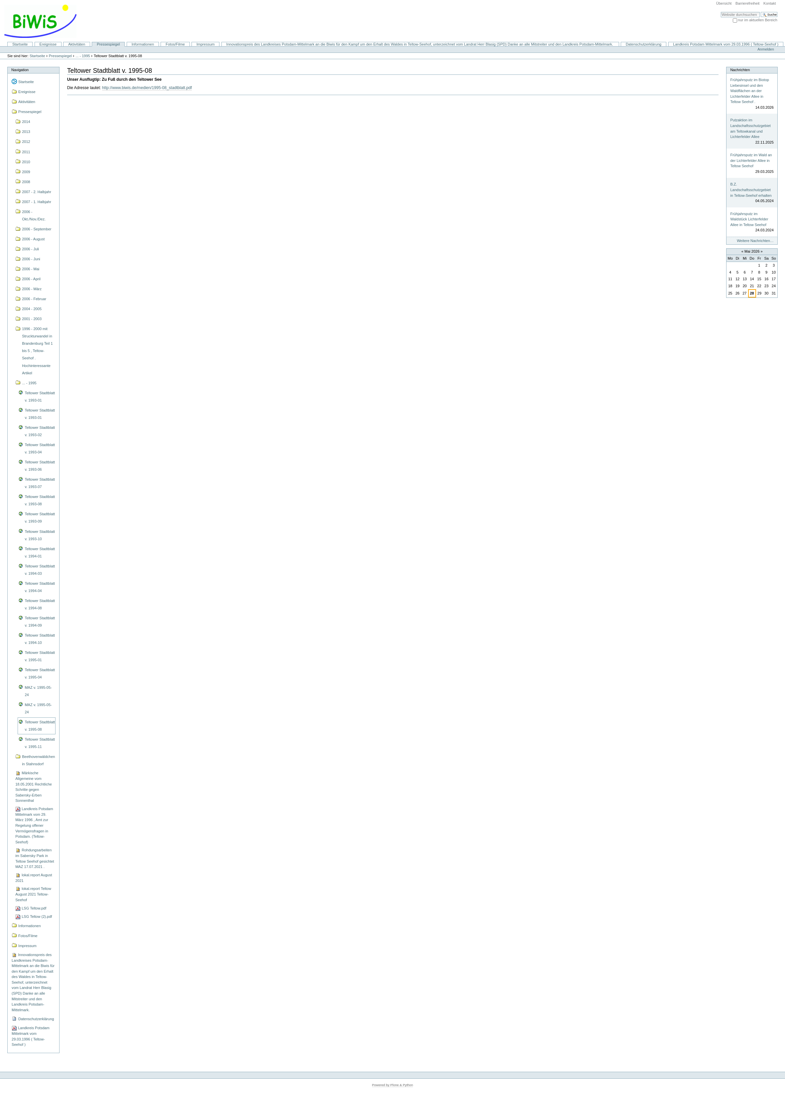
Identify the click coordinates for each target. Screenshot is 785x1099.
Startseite (20, 44)
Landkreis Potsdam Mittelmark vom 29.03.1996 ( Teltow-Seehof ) (725, 44)
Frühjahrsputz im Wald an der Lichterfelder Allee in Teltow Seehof (751, 160)
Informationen (143, 44)
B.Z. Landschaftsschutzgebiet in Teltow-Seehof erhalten (750, 189)
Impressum (205, 44)
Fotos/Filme (175, 44)
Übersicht (724, 3)
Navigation (20, 70)
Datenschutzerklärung (643, 44)
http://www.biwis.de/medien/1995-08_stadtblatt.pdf (147, 87)
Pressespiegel (108, 44)
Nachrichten (740, 70)
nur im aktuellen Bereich (757, 20)
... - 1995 (82, 56)
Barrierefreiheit (747, 3)
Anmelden (765, 49)
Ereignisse (48, 44)
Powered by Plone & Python (392, 1085)
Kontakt (769, 3)
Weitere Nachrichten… (755, 241)
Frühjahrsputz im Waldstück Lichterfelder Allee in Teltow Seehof (749, 219)
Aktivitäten (76, 44)
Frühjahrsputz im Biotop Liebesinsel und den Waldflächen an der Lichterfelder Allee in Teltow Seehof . (749, 91)
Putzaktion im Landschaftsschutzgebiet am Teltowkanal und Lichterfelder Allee (750, 128)
